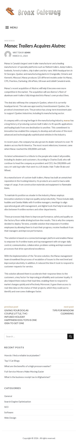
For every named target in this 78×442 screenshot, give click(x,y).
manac (67, 120)
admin (27, 52)
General (8, 396)
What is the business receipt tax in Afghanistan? (27, 377)
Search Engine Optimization (17, 401)
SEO (6, 407)
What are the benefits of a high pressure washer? (27, 366)
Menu (11, 27)
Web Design (9, 41)
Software (8, 412)
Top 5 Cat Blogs (12, 360)
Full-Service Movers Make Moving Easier (24, 371)
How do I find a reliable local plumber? (22, 355)
